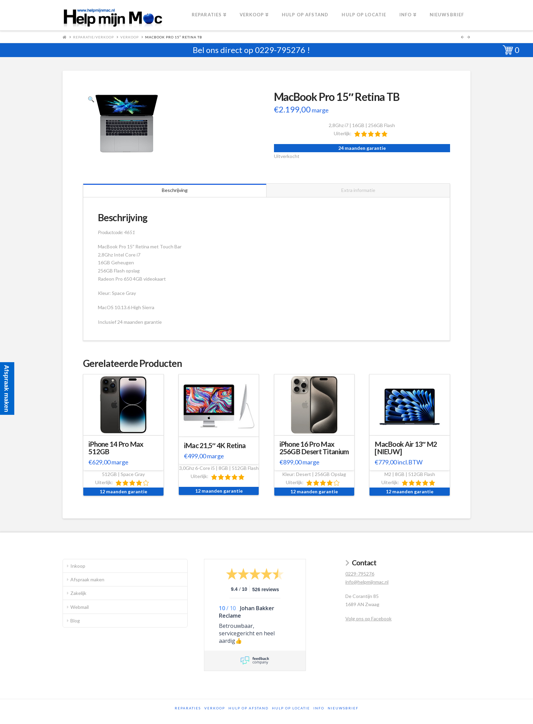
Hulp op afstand (248, 708)
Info (318, 708)
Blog (75, 620)
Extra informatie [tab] (358, 190)
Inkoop (77, 566)
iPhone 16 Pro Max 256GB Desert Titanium (314, 448)
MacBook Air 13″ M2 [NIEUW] (406, 448)
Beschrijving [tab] (175, 190)
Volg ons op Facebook (368, 618)
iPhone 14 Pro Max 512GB (115, 448)
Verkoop (129, 37)
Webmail (79, 607)
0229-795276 (280, 50)
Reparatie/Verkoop (93, 37)
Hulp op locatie (291, 708)
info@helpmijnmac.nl (367, 582)
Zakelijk (78, 593)
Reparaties (188, 708)
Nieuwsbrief (343, 708)
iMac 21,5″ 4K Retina (214, 445)
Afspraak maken (87, 579)
